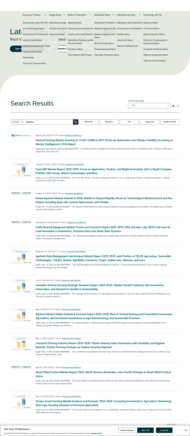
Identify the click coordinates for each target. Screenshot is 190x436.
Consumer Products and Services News (32, 15)
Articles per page (136, 101)
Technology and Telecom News (153, 15)
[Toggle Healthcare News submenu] (113, 15)
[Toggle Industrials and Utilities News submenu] (139, 15)
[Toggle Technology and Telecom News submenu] (166, 15)
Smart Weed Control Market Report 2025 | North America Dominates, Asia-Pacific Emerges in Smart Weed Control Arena (103, 374)
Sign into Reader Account (27, 48)
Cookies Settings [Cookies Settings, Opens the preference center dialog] (126, 430)
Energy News (55, 15)
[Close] (186, 430)
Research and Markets (74, 164)
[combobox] (149, 105)
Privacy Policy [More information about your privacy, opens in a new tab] (96, 434)
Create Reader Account (62, 48)
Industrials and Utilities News (127, 15)
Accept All (164, 430)
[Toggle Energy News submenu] (64, 15)
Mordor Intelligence (74, 135)
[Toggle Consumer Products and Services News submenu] (45, 15)
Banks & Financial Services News (77, 15)
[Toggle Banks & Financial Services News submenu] (90, 15)
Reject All (145, 430)
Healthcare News (102, 15)
